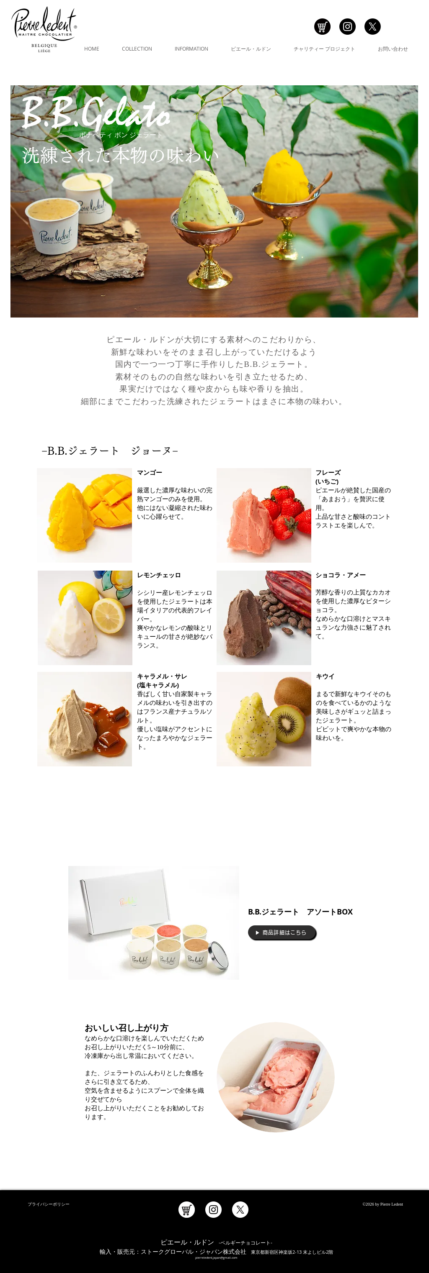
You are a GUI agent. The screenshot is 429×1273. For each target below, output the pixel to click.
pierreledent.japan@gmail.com (216, 1258)
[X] (372, 26)
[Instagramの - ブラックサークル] (347, 26)
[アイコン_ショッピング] (322, 26)
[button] (137, 48)
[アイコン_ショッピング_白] (186, 1209)
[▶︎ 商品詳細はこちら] (281, 932)
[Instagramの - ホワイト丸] (213, 1209)
